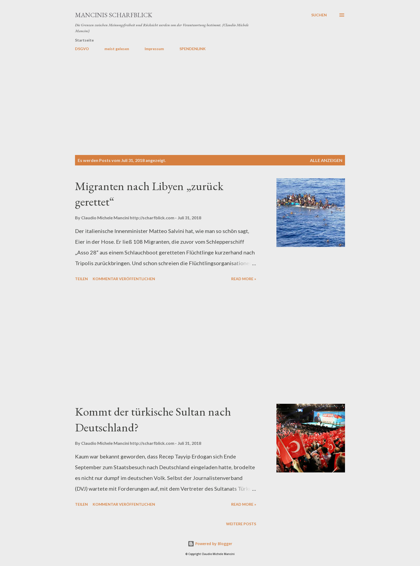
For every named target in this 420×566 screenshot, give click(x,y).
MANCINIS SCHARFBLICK (113, 15)
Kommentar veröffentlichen (124, 278)
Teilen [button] (81, 278)
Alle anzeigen (326, 160)
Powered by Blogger (210, 543)
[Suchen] (319, 15)
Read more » (243, 278)
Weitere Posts (241, 523)
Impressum (154, 48)
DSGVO (82, 48)
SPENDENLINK (192, 48)
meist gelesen (116, 48)
